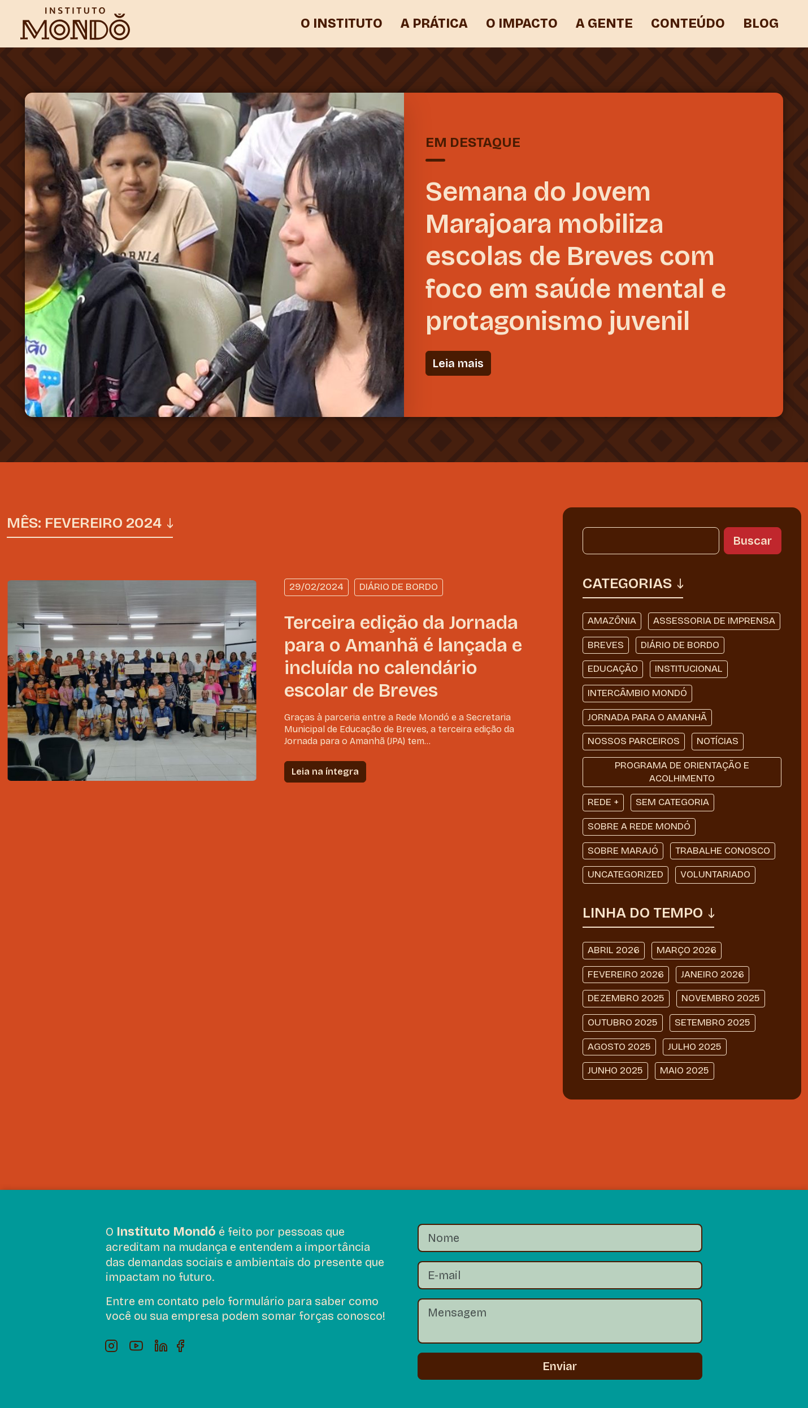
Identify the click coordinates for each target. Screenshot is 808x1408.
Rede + (603, 802)
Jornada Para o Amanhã (647, 717)
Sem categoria (672, 802)
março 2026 (686, 950)
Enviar (560, 1366)
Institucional (689, 669)
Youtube (136, 1345)
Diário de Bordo (680, 645)
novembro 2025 (720, 998)
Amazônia (612, 621)
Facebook (185, 1345)
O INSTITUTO (342, 23)
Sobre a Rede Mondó (639, 826)
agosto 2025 (619, 1047)
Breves (606, 645)
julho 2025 (695, 1047)
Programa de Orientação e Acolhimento (682, 771)
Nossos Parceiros (634, 741)
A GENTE (604, 23)
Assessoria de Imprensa (714, 621)
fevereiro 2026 (626, 974)
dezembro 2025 (626, 998)
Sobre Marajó (623, 851)
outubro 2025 (623, 1022)
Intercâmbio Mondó (637, 693)
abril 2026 (614, 950)
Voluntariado (715, 874)
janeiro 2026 (712, 974)
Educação (613, 669)
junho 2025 (615, 1070)
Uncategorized (625, 874)
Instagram (111, 1345)
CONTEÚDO (688, 23)
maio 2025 (684, 1070)
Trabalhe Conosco (722, 851)
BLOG (761, 23)
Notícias (718, 741)
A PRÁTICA (434, 23)
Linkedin (161, 1345)
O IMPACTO (522, 23)
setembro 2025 (712, 1022)
